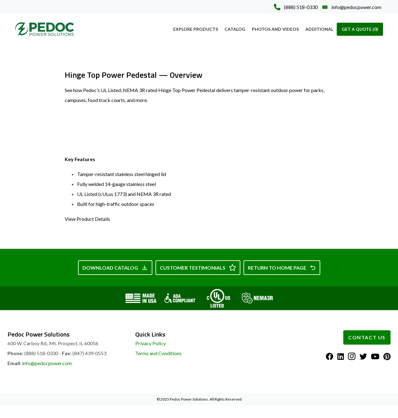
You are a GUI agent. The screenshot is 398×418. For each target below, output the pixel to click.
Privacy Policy (150, 343)
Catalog (234, 29)
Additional (319, 29)
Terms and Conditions (158, 353)
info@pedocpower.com (47, 363)
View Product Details (87, 219)
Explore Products (195, 29)
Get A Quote (360, 29)
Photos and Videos (275, 29)
